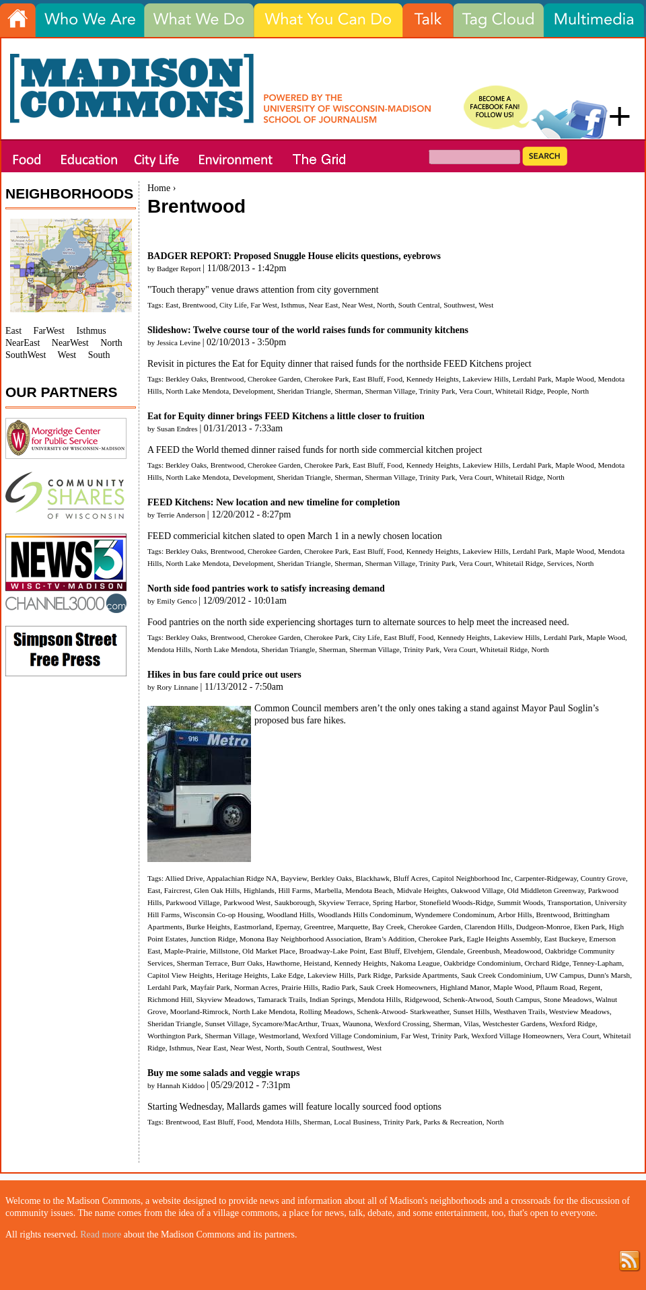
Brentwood (199, 305)
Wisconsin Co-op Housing (223, 914)
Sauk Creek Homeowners (397, 987)
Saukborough (295, 902)
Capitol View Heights (180, 975)
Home (158, 188)
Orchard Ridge (546, 963)
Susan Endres (177, 429)
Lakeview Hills (485, 379)
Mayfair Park (210, 987)
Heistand (316, 963)
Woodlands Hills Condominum (364, 914)
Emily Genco (176, 601)
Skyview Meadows (224, 999)
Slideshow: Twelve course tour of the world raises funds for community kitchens (307, 330)
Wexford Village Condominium (349, 1036)
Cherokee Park (326, 379)
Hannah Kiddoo (181, 1085)
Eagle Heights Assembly (503, 939)
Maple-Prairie (185, 951)
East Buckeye (564, 939)
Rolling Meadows (326, 1011)
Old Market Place (268, 951)
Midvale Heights (421, 890)
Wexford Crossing (401, 1023)
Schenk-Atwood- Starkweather (403, 1011)
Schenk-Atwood (467, 999)
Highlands (259, 890)
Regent (590, 987)
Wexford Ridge (572, 1023)
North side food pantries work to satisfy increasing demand (266, 588)
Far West (263, 305)
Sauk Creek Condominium (501, 975)
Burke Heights (208, 927)
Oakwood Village (477, 890)
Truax (329, 1023)
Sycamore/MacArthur (285, 1023)
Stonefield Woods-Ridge (456, 902)
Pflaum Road (555, 987)
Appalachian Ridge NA (241, 878)
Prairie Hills (299, 987)
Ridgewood (421, 999)
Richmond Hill (169, 999)
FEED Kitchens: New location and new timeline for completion (273, 502)
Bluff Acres (410, 878)
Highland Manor (465, 987)
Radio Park (338, 987)
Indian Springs (332, 999)
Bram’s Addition (390, 939)
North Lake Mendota (197, 391)
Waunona (357, 1023)
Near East (323, 305)
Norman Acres (256, 987)
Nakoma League (415, 963)
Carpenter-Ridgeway (546, 878)
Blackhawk (373, 878)
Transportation (569, 902)
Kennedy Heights (432, 379)
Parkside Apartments (426, 975)
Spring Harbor (394, 902)
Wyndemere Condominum (454, 914)
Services (560, 563)
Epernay (287, 927)
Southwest (459, 305)
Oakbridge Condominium (482, 963)
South (99, 355)
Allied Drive (184, 878)
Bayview (294, 878)
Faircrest (177, 890)
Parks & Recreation (452, 1122)
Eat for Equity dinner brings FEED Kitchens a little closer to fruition (286, 416)
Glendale (449, 951)
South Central (419, 305)
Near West (357, 305)
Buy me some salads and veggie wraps (223, 1073)
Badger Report (179, 268)
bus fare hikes (317, 720)
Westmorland (278, 1036)
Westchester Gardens (514, 1023)
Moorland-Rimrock (199, 1011)
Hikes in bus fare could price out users (224, 675)
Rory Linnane (178, 687)
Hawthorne (283, 963)
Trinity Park (437, 391)
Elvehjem (418, 951)
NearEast (22, 343)
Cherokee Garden (274, 379)
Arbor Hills (515, 914)
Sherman (347, 391)
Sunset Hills (471, 1011)
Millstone (224, 951)
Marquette (352, 927)
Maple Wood (574, 379)
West (485, 305)
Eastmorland (253, 927)
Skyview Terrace (343, 902)
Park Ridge (374, 975)
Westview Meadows (579, 1011)
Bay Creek (388, 927)
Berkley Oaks (186, 379)
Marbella (327, 890)
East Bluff (368, 379)
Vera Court (475, 391)
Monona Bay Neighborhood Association (300, 939)
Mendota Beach (369, 890)
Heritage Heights (241, 975)
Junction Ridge (213, 939)
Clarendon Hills (488, 927)
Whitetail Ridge (519, 391)
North (385, 305)
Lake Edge (287, 975)
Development (253, 391)
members (342, 708)
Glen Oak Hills (217, 890)
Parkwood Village (192, 902)
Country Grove (603, 878)
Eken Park (589, 927)
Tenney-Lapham (597, 963)
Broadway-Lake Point (332, 951)
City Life (233, 305)
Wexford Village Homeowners (517, 1036)
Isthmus (293, 305)
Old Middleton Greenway (545, 890)
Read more (100, 1234)
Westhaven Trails (519, 1011)
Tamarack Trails (281, 999)
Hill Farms (295, 890)
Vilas (471, 1023)
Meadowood (522, 951)
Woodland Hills (290, 914)
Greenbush (483, 951)
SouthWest (25, 355)
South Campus (518, 999)
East (172, 305)
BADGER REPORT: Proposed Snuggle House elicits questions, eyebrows (294, 256)
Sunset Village (226, 1023)
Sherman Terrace (202, 963)
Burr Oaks (246, 963)
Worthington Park (174, 1036)
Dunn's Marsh (609, 975)
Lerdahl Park (532, 379)
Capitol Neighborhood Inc (471, 878)
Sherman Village (390, 391)
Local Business (357, 1122)
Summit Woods (520, 902)
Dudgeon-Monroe (543, 927)
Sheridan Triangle (304, 391)
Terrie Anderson (181, 515)
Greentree (319, 927)
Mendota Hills (168, 649)
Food (394, 379)
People (557, 391)
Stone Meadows (568, 999)
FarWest (49, 331)
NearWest (70, 343)
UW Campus (564, 975)
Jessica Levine (179, 342)
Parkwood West (247, 902)
